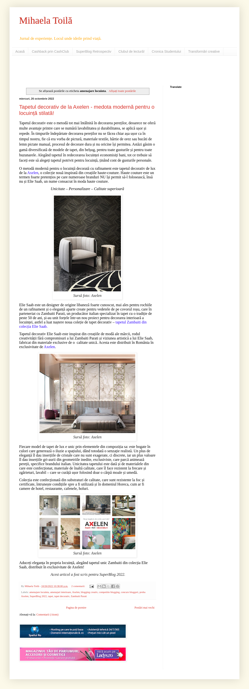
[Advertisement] (75, 70)
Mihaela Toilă (45, 20)
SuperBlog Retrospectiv (93, 51)
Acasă (20, 51)
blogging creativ (89, 592)
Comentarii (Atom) (47, 614)
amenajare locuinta (39, 592)
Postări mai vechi (144, 607)
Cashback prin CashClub (50, 51)
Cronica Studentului (166, 51)
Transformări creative (204, 51)
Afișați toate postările (122, 91)
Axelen (75, 592)
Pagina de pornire (76, 607)
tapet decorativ (61, 596)
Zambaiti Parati (79, 596)
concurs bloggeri (129, 592)
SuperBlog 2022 (38, 596)
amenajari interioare (60, 592)
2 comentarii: (78, 586)
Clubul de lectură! (132, 51)
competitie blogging (109, 592)
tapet (50, 596)
